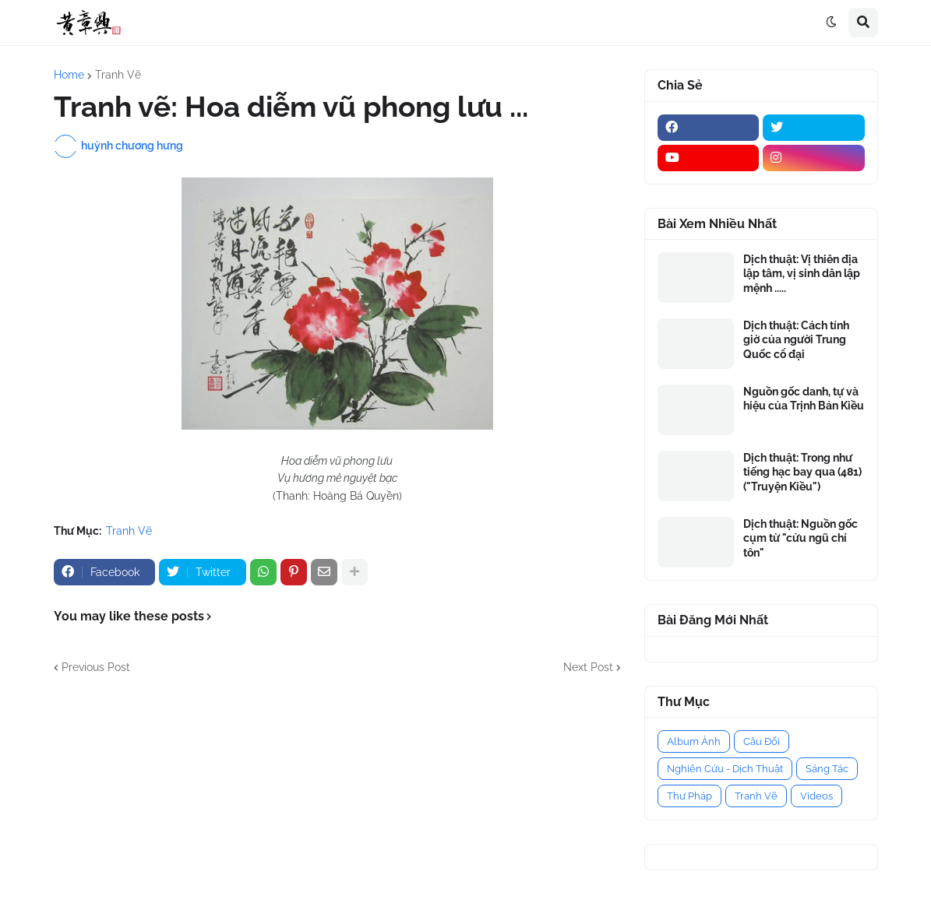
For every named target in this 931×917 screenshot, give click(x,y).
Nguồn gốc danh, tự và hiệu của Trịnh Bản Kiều (803, 398)
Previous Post (96, 667)
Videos (816, 796)
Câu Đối (761, 741)
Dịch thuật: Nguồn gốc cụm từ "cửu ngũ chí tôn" (800, 538)
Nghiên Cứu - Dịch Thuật (725, 769)
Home (69, 74)
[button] (831, 22)
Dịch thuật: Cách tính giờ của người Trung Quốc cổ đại (796, 339)
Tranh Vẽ (118, 74)
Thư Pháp (689, 796)
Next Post (588, 667)
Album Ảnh (694, 741)
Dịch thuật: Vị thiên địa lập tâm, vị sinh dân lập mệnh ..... (801, 273)
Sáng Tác (827, 769)
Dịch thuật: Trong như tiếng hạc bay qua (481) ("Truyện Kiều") (802, 471)
